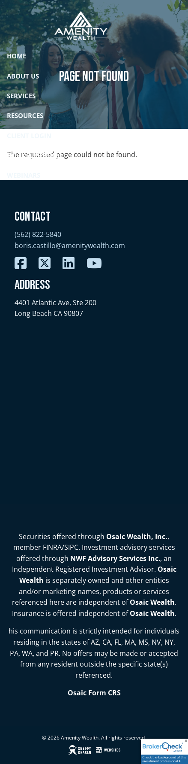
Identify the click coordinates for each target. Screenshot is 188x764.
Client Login (29, 135)
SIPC (71, 547)
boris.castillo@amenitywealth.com (70, 245)
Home (16, 56)
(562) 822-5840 (38, 234)
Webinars (23, 175)
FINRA (52, 547)
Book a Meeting (34, 155)
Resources (25, 115)
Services (21, 95)
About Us (23, 76)
